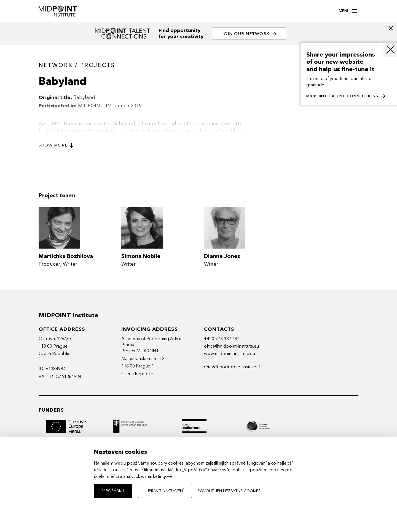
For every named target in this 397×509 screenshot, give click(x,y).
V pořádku (113, 491)
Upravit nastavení (165, 491)
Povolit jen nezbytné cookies (229, 491)
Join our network (249, 34)
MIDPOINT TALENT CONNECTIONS (345, 96)
